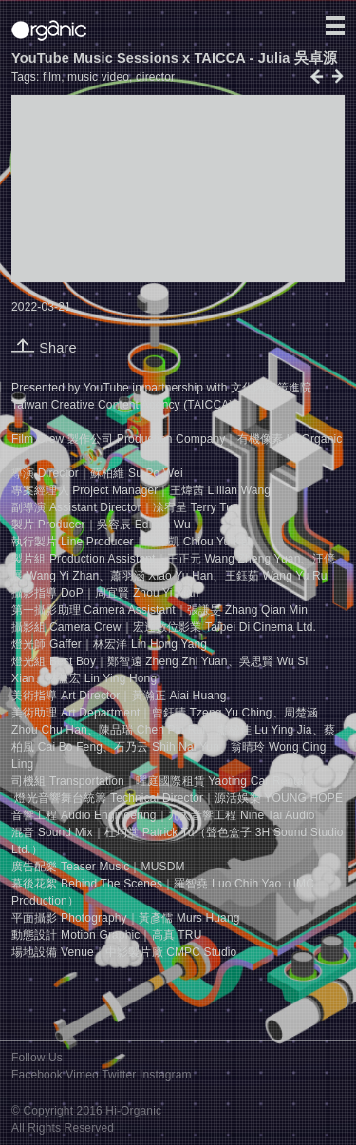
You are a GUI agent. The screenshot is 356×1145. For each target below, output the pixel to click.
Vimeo (82, 1074)
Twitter (119, 1074)
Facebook (37, 1074)
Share (44, 347)
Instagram (166, 1074)
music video (98, 77)
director (155, 77)
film (52, 77)
